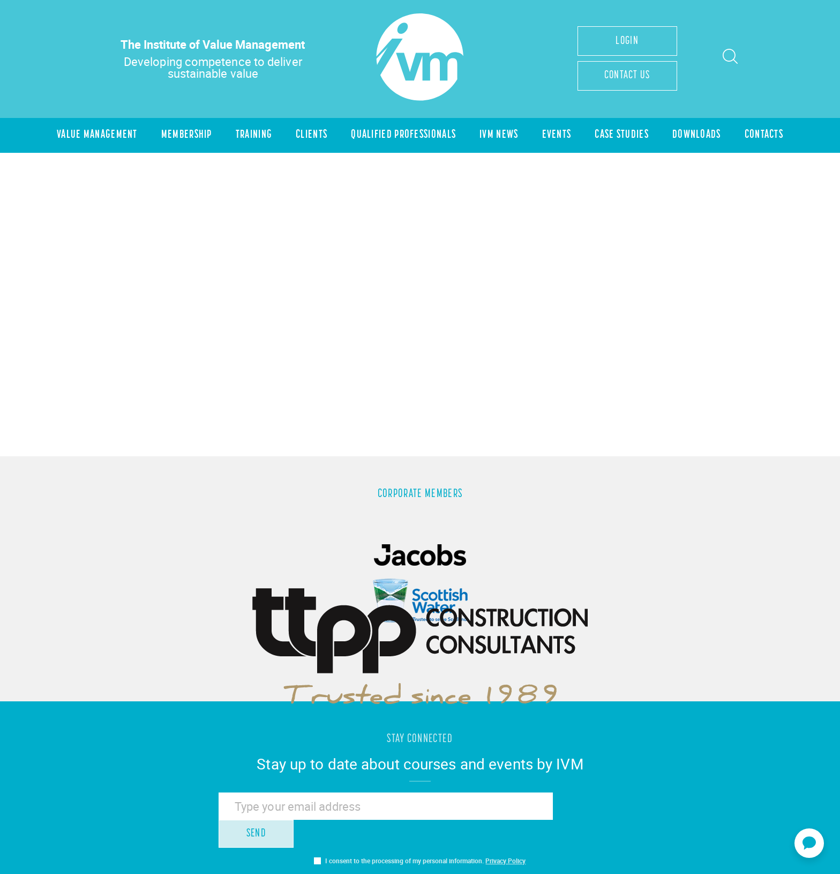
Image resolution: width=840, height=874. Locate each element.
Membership (182, 136)
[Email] (382, 810)
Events (559, 136)
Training (251, 136)
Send (584, 809)
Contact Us (627, 76)
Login (627, 41)
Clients (310, 136)
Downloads (701, 136)
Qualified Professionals (403, 136)
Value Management (91, 136)
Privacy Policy (505, 836)
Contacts (769, 136)
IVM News (500, 136)
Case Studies (625, 136)
